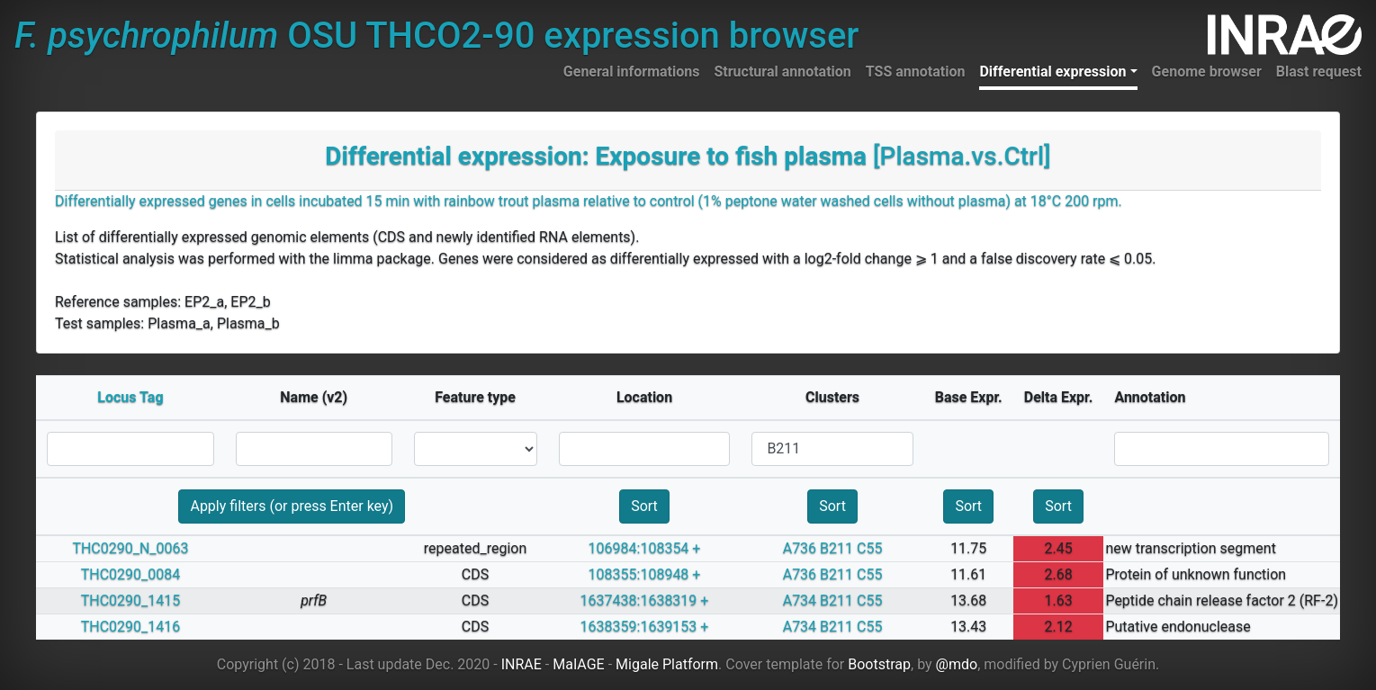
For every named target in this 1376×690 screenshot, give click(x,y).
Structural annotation (782, 71)
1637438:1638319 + (644, 600)
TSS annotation (916, 71)
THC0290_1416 (131, 626)
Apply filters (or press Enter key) (291, 506)
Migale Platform (667, 664)
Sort (644, 506)
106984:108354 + (645, 548)
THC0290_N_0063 (130, 548)
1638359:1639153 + (644, 626)
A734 (799, 600)
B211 (836, 548)
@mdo (957, 664)
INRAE (521, 664)
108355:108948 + (645, 574)
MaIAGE (579, 664)
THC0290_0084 (131, 574)
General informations (631, 71)
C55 (869, 548)
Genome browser (1207, 71)
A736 (799, 548)
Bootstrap (879, 664)
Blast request (1319, 71)
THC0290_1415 (131, 600)
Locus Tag (130, 397)
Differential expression (1052, 71)
